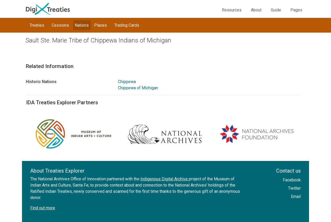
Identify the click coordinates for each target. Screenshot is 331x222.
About (256, 10)
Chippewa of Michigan (138, 87)
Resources (232, 10)
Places (100, 25)
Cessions (60, 25)
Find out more (42, 207)
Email (296, 196)
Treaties (36, 25)
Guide (276, 10)
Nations (82, 25)
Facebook (292, 179)
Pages (296, 10)
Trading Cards (126, 25)
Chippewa (127, 81)
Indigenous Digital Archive (164, 178)
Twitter (294, 188)
